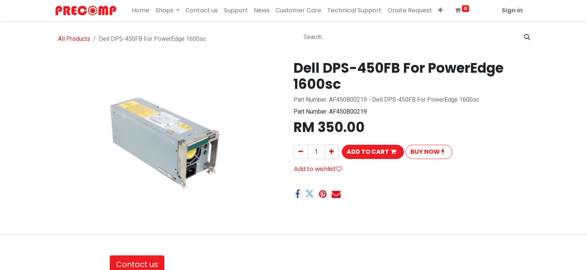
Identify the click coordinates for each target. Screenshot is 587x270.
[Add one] (331, 152)
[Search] (527, 37)
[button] (440, 10)
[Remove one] (301, 152)
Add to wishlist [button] (318, 169)
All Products (74, 38)
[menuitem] (140, 10)
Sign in (512, 10)
